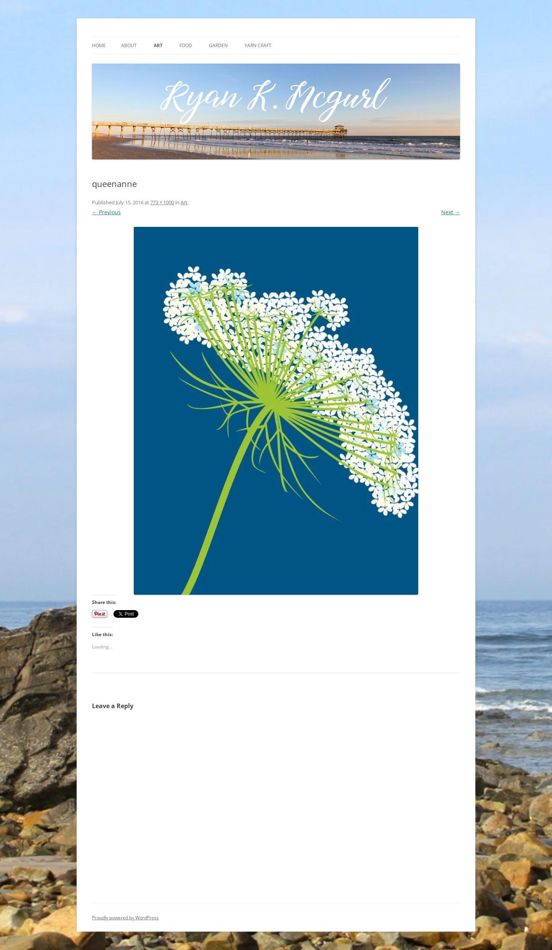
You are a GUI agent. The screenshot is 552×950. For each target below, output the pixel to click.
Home (99, 45)
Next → (450, 212)
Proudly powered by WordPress (125, 917)
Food (185, 45)
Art (158, 45)
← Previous (106, 212)
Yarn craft (258, 45)
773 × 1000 (162, 202)
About (129, 45)
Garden (218, 45)
